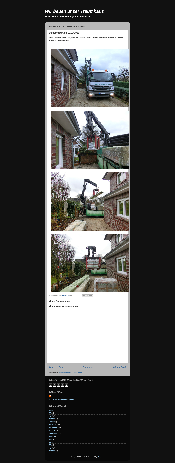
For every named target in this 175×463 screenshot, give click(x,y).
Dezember (53, 424)
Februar (52, 419)
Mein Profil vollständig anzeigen (61, 399)
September (53, 433)
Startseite (88, 367)
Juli (50, 439)
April (51, 416)
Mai (50, 413)
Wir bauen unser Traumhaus (74, 11)
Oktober (52, 430)
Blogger (101, 457)
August (52, 436)
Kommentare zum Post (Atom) (70, 372)
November (53, 427)
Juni (51, 410)
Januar (52, 422)
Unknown (55, 396)
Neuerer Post (56, 367)
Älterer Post (119, 367)
